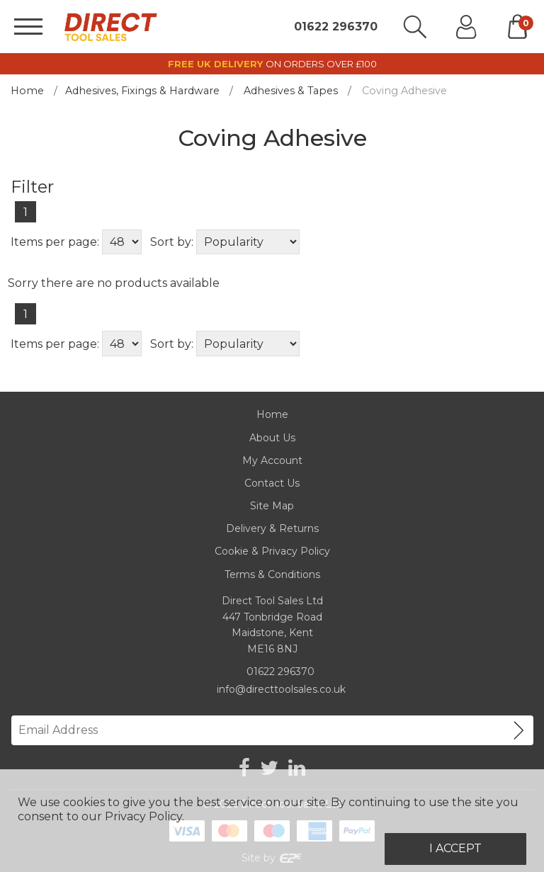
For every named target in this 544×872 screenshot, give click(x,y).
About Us (272, 437)
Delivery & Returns (272, 528)
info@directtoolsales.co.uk (281, 689)
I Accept (455, 848)
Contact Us (272, 483)
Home (27, 90)
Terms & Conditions (272, 574)
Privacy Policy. (144, 816)
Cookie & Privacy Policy (272, 551)
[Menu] (28, 26)
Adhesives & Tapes (291, 90)
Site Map (272, 505)
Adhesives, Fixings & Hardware (142, 90)
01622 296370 (336, 27)
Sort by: (171, 242)
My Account (272, 460)
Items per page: (55, 242)
